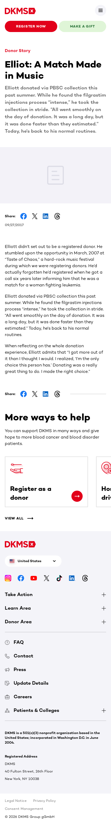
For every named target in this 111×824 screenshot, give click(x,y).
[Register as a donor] (77, 496)
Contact (19, 656)
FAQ (14, 642)
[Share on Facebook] (23, 216)
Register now (31, 26)
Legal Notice (16, 801)
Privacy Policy (44, 801)
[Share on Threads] (57, 216)
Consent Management (24, 809)
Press (15, 669)
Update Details (26, 683)
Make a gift (82, 26)
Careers (18, 697)
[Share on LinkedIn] (46, 216)
